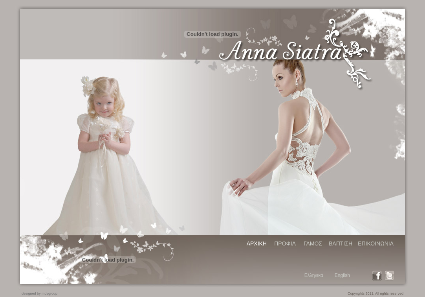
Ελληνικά (313, 275)
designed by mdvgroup (39, 293)
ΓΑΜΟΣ (313, 243)
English (342, 275)
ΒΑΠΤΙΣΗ (340, 243)
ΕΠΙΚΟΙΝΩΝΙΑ (376, 243)
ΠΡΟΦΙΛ (285, 243)
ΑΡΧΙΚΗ (257, 243)
